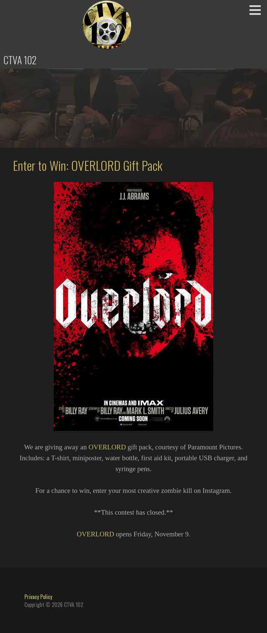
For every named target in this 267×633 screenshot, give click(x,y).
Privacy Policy (38, 597)
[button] (257, 9)
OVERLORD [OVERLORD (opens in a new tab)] (107, 447)
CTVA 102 (20, 59)
